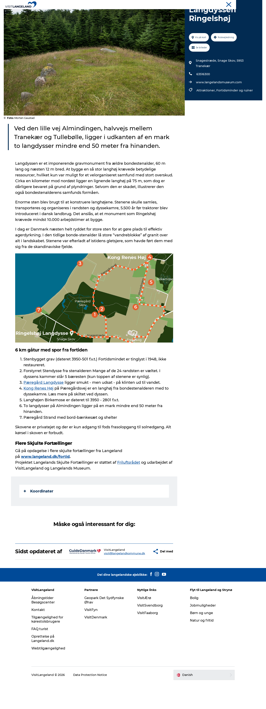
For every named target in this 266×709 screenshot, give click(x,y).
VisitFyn (92, 636)
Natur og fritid (200, 646)
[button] (139, 574)
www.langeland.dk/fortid (45, 476)
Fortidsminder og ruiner (234, 110)
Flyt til (242, 3)
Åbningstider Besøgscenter (46, 626)
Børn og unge (200, 639)
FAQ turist (43, 655)
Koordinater (39, 511)
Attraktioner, (206, 110)
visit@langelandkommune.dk (112, 576)
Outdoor (130, 13)
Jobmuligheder (201, 631)
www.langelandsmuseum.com (219, 102)
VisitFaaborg (148, 639)
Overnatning (153, 13)
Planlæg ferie (179, 13)
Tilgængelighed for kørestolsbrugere (51, 645)
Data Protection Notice (94, 701)
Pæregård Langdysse (44, 402)
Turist (231, 3)
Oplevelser (84, 13)
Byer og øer (108, 13)
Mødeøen (256, 3)
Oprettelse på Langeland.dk (46, 664)
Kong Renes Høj (39, 408)
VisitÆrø (144, 624)
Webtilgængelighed (52, 674)
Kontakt (42, 636)
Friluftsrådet (128, 482)
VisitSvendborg (150, 631)
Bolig (192, 624)
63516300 (203, 94)
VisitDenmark (97, 643)
